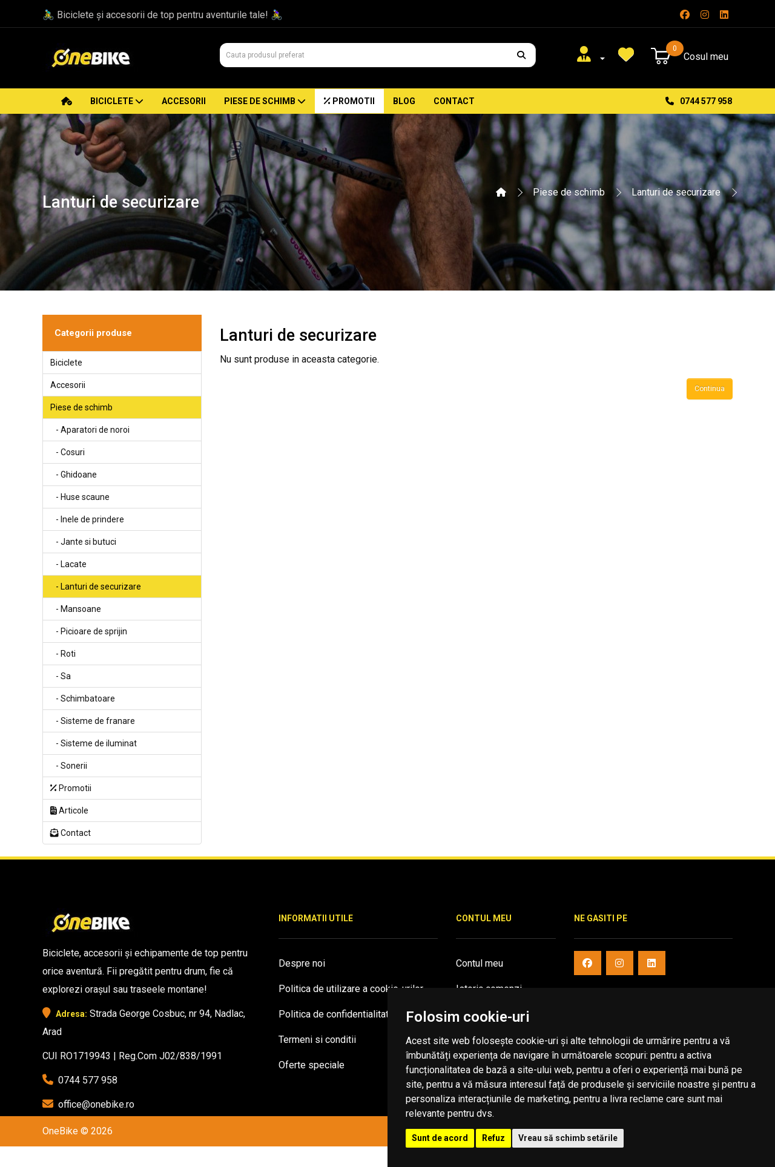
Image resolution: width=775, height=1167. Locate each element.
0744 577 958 (698, 101)
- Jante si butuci (83, 542)
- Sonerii (68, 766)
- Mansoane (75, 609)
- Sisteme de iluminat (93, 743)
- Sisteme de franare (92, 721)
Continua (709, 388)
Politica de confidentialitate (336, 1014)
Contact (454, 101)
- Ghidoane (73, 474)
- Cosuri (67, 452)
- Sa (60, 676)
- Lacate (68, 564)
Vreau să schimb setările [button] (568, 1138)
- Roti (63, 654)
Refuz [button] (493, 1138)
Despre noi (302, 963)
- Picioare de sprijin (88, 631)
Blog (404, 101)
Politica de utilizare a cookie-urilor (351, 988)
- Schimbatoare (82, 698)
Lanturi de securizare (676, 192)
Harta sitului (304, 1090)
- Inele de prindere (87, 519)
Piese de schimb (265, 101)
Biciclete (116, 101)
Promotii (349, 101)
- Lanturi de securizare (95, 586)
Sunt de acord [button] (440, 1138)
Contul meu (479, 963)
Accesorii (184, 101)
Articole (69, 810)
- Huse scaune (80, 497)
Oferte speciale (312, 1065)
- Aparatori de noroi (90, 430)
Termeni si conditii (317, 1039)
